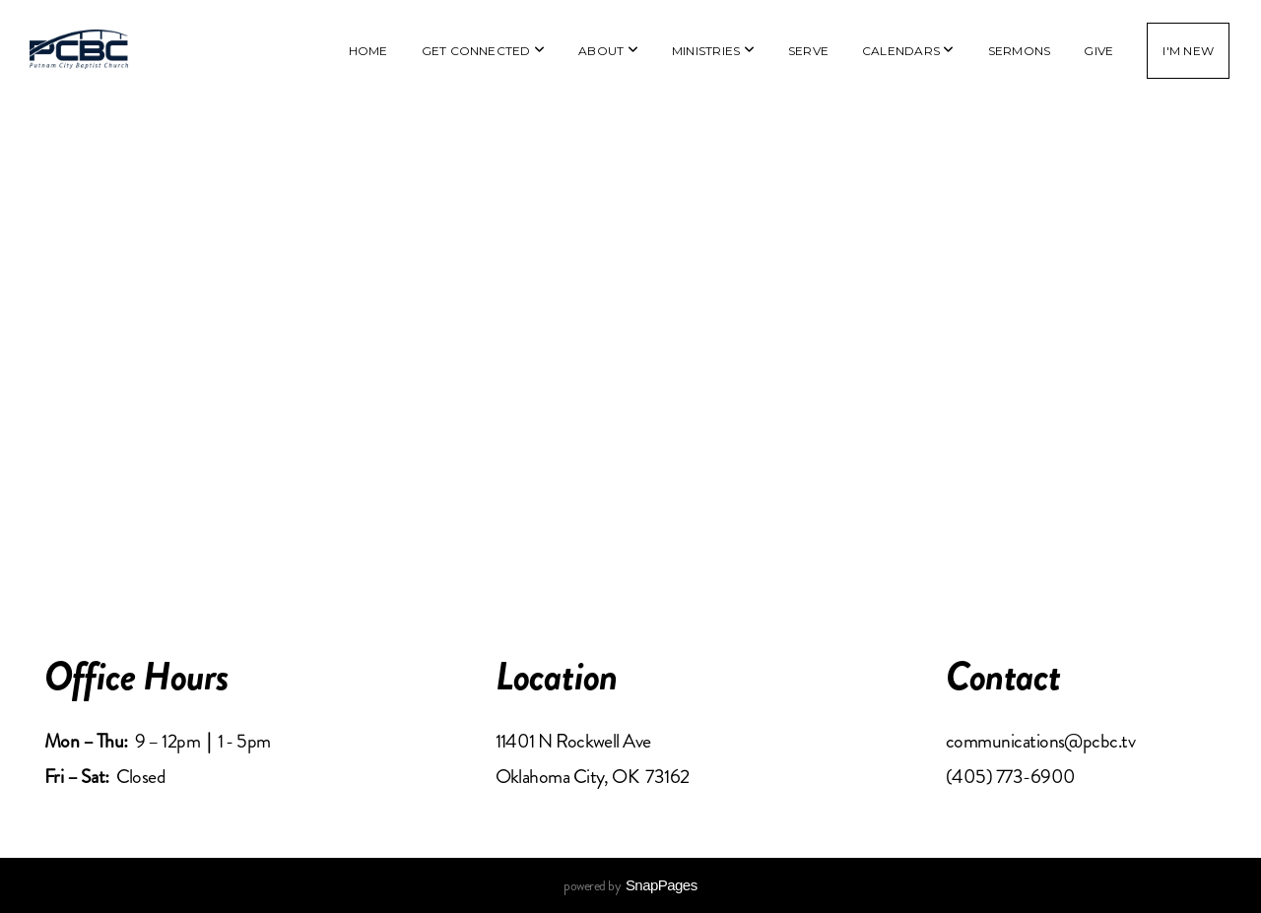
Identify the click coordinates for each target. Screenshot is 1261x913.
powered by (630, 885)
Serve (808, 50)
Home (368, 50)
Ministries (713, 50)
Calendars (908, 50)
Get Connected (484, 50)
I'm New (1188, 50)
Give (1098, 50)
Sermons (1019, 50)
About (608, 50)
